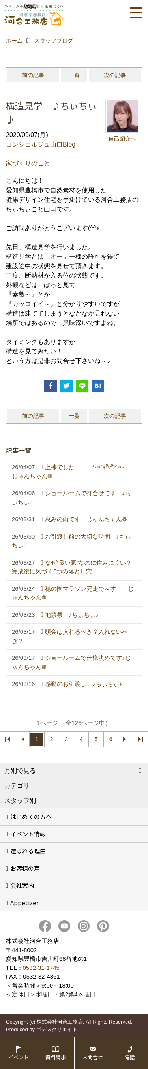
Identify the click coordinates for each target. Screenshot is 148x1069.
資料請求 (55, 1057)
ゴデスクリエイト (56, 1029)
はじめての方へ (31, 816)
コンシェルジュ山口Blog (40, 144)
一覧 (74, 75)
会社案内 (22, 885)
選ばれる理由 (28, 851)
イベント (18, 1057)
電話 (130, 1057)
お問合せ (92, 1057)
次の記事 (115, 75)
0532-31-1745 (41, 967)
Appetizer (24, 902)
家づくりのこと (28, 163)
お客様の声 (25, 868)
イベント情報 (28, 834)
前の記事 (33, 75)
